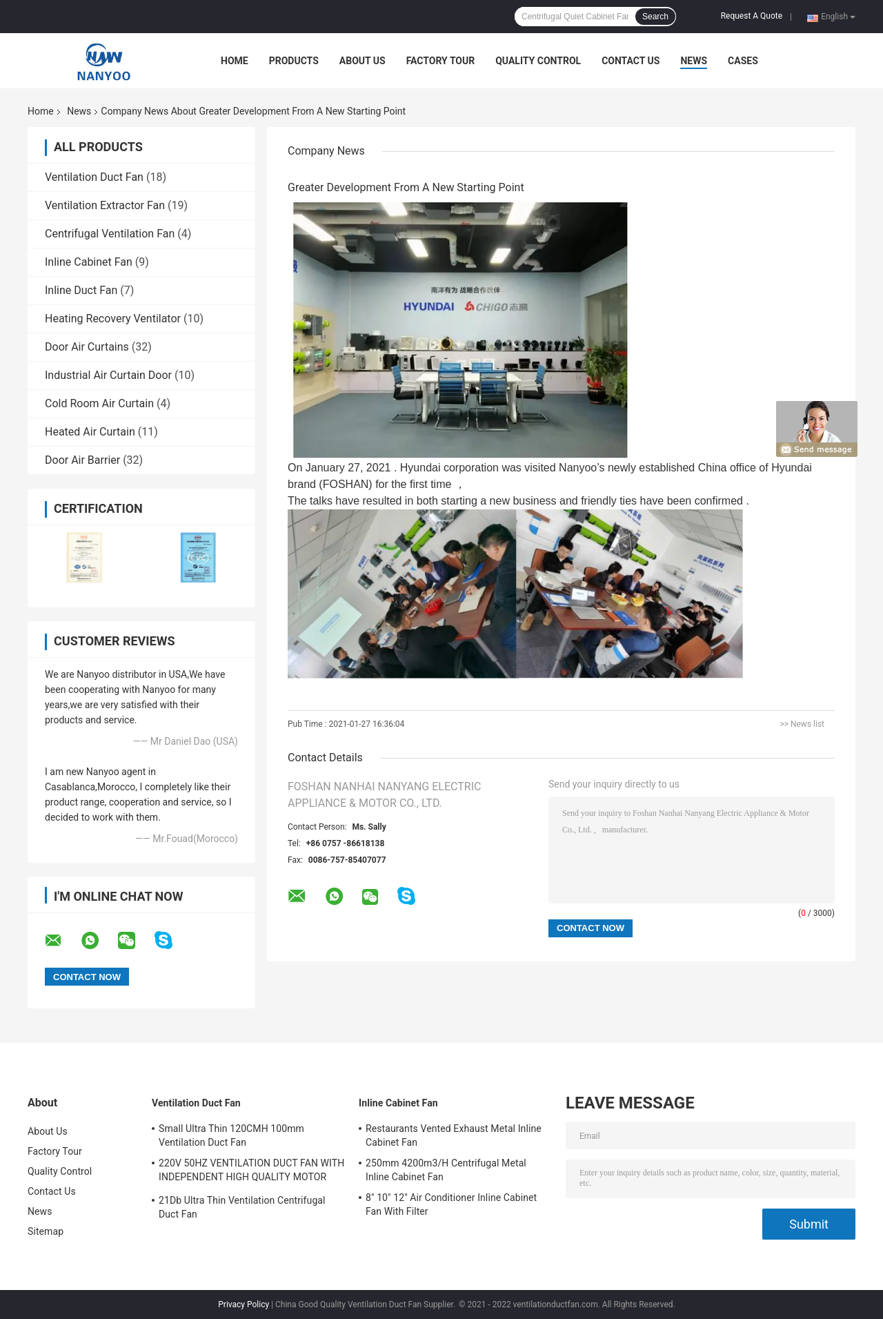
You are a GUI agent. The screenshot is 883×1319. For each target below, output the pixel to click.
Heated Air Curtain (90, 431)
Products (294, 60)
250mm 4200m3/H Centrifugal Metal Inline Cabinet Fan (446, 1169)
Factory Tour (440, 60)
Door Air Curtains (87, 346)
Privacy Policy (243, 1304)
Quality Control (538, 60)
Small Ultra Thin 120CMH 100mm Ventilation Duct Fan (231, 1135)
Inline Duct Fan (81, 290)
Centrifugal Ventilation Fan (110, 233)
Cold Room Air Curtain (99, 403)
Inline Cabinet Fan (88, 261)
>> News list (802, 724)
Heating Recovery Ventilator (113, 318)
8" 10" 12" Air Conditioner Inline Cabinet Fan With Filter (451, 1204)
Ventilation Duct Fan (94, 177)
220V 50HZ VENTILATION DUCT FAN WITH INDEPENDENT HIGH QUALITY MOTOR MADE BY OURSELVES (251, 1171)
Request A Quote (751, 16)
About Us (362, 60)
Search (655, 16)
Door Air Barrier (82, 460)
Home (234, 60)
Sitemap (45, 1231)
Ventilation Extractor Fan (105, 205)
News (693, 60)
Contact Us (630, 60)
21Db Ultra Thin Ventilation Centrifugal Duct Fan (242, 1207)
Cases (743, 60)
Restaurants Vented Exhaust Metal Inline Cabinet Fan (454, 1135)
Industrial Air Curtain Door (108, 375)
